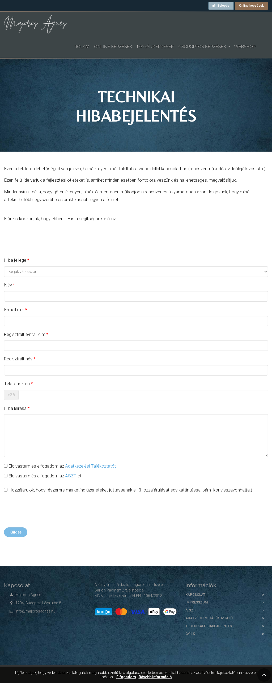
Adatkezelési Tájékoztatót (90, 466)
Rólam (82, 46)
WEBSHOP (245, 46)
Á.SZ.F (190, 610)
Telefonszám (17, 383)
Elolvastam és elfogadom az (60, 466)
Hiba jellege (15, 260)
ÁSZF (70, 475)
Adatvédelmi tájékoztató (209, 618)
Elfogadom (126, 677)
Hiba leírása (15, 408)
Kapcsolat (195, 595)
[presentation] (44, 511)
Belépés (221, 5)
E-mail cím (14, 309)
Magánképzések (155, 46)
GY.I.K (190, 634)
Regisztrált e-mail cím (24, 334)
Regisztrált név (18, 358)
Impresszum (196, 602)
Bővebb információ (155, 677)
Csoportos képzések (202, 46)
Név (8, 285)
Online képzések (251, 5)
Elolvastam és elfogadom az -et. (43, 475)
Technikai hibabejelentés (208, 626)
